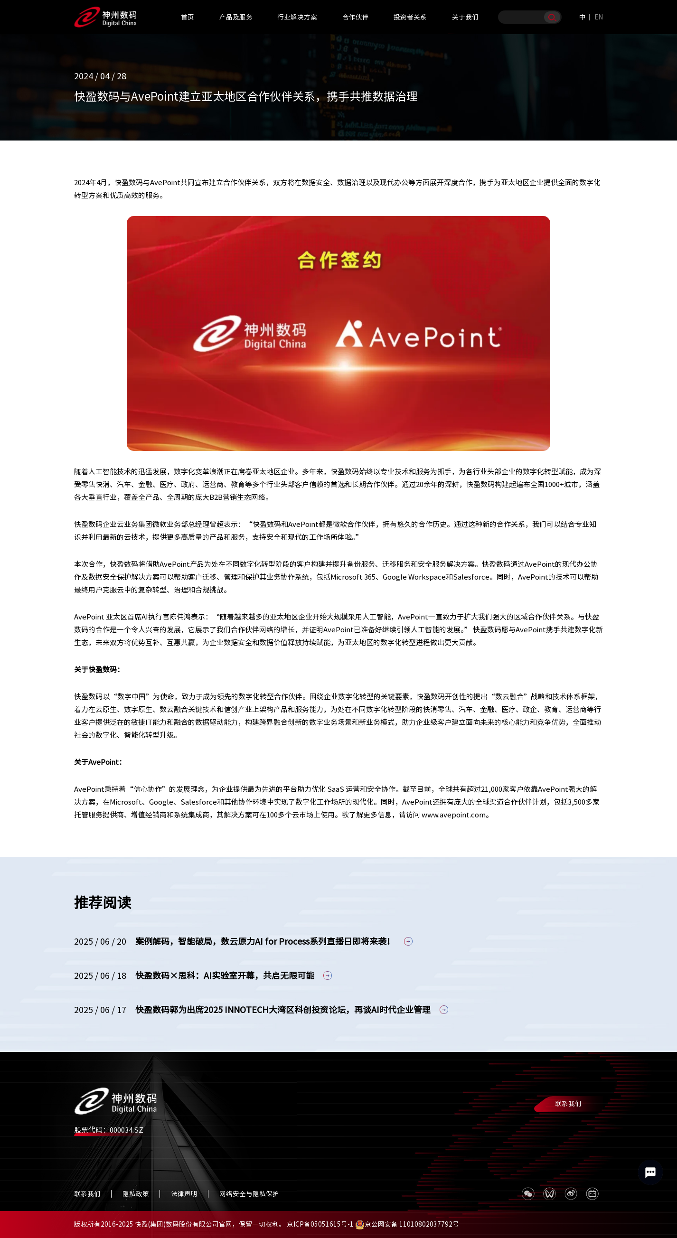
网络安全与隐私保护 (249, 1194)
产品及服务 (236, 17)
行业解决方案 (297, 17)
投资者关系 (410, 17)
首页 (187, 17)
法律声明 (184, 1194)
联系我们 (568, 1103)
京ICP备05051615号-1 (320, 1224)
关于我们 (465, 17)
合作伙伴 (355, 17)
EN (598, 17)
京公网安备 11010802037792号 (407, 1224)
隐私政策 (135, 1194)
